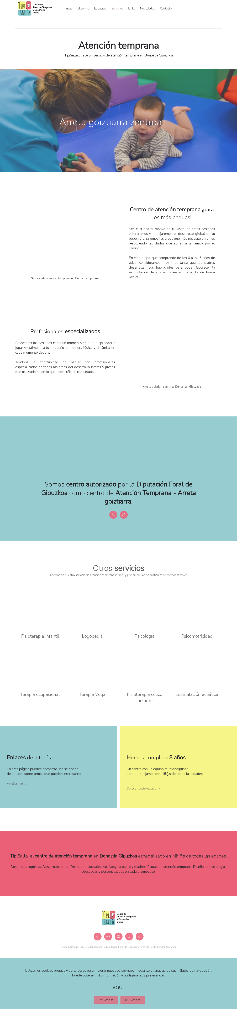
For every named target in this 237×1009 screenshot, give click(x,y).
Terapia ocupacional (40, 694)
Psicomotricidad (197, 636)
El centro (83, 9)
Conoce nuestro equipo (141, 789)
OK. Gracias (105, 1000)
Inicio (69, 9)
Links (131, 9)
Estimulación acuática (197, 694)
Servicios (117, 9)
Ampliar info (15, 784)
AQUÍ (117, 988)
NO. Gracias (132, 1000)
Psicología (145, 636)
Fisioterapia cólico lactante (144, 697)
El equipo (100, 9)
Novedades (147, 9)
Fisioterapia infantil (40, 636)
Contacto (166, 9)
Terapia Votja (92, 694)
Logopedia (92, 636)
